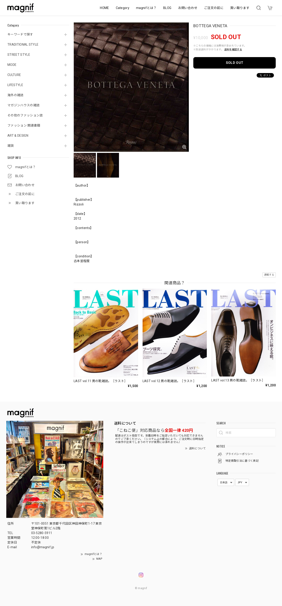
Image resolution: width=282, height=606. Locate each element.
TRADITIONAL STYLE (22, 44)
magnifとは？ (146, 8)
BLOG (167, 8)
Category (123, 8)
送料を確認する (233, 49)
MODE (11, 65)
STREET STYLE (18, 54)
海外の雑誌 (15, 95)
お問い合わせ (187, 8)
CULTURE (14, 75)
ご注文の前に (213, 8)
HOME (104, 8)
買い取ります (239, 8)
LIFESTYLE (15, 85)
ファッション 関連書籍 (23, 125)
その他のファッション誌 (25, 115)
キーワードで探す (20, 34)
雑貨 (10, 145)
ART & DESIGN (17, 135)
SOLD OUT (234, 63)
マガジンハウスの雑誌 (23, 105)
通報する (269, 274)
